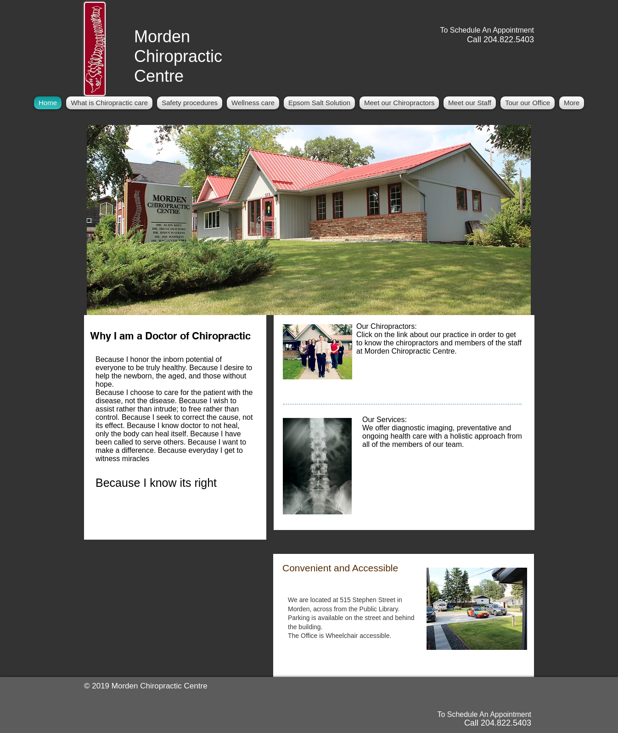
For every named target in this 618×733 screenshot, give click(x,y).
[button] (399, 102)
